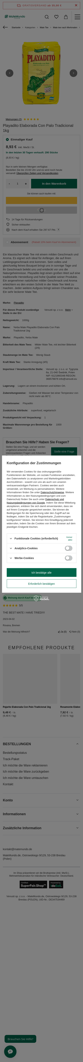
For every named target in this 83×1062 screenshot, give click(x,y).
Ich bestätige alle (41, 572)
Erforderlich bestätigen (41, 583)
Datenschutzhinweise (52, 492)
